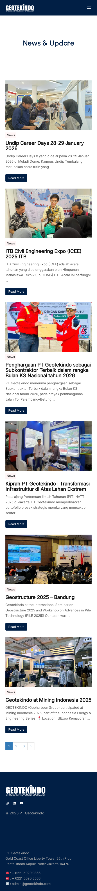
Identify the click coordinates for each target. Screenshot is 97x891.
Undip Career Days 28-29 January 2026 (44, 145)
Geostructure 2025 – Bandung (39, 597)
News (11, 135)
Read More (16, 178)
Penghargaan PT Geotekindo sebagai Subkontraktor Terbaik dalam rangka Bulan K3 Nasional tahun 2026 (48, 370)
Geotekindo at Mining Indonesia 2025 (48, 700)
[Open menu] (89, 7)
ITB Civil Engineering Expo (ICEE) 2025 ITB (43, 253)
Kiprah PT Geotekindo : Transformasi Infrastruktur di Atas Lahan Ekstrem (47, 486)
